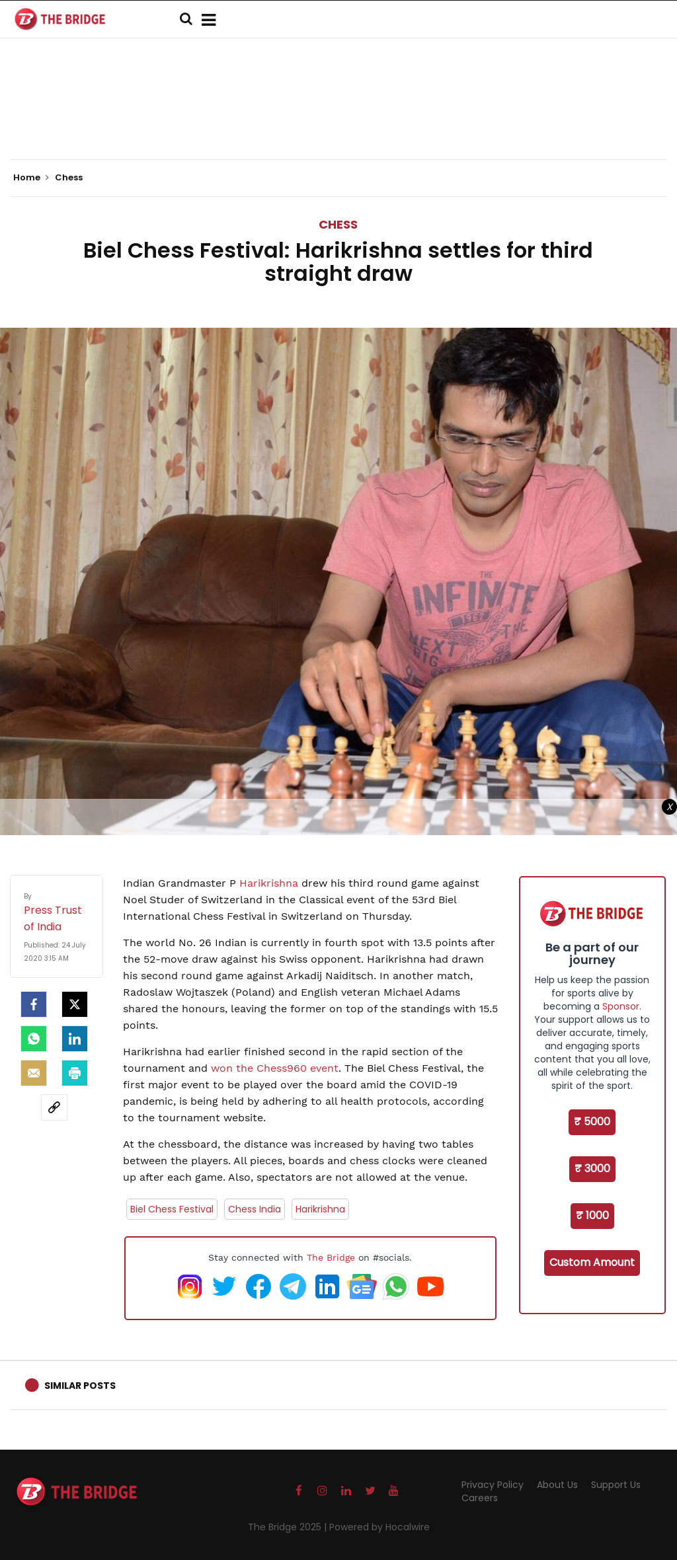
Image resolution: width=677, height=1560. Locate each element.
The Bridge (331, 1257)
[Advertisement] (338, 119)
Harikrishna (268, 883)
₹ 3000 (592, 1168)
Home (31, 178)
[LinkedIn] (74, 1038)
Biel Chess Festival (172, 1209)
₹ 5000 (592, 1121)
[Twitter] (74, 1004)
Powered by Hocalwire (379, 1527)
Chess (338, 224)
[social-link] (54, 1107)
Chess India (254, 1209)
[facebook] (33, 1004)
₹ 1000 (592, 1215)
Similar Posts (80, 1385)
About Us (557, 1484)
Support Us (616, 1484)
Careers (479, 1497)
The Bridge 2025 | (288, 1527)
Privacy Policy (492, 1484)
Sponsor (620, 1006)
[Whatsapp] (33, 1038)
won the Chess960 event (274, 1068)
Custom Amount (592, 1262)
